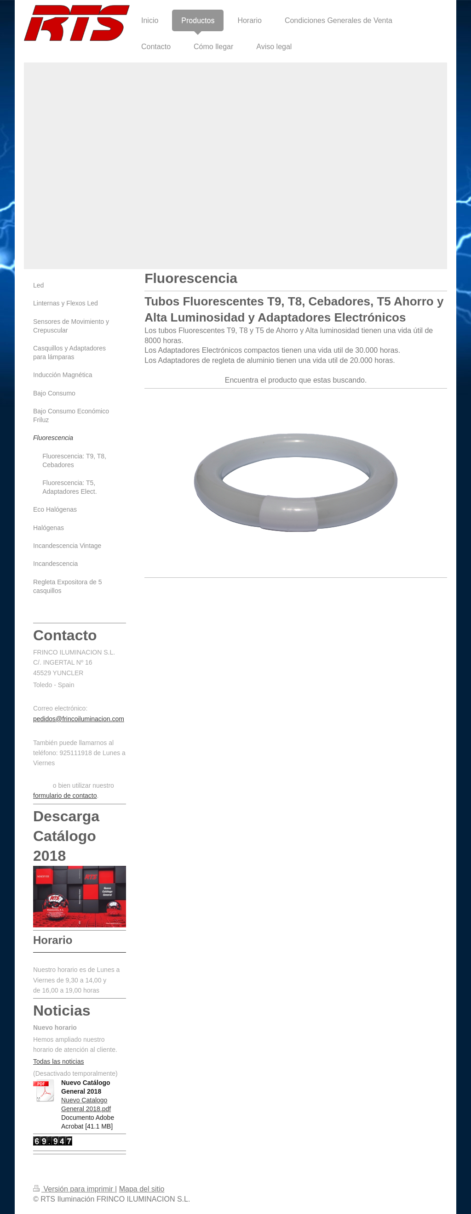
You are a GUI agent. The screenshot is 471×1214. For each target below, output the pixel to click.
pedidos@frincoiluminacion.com (78, 719)
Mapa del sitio (142, 1189)
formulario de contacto (65, 795)
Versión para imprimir (74, 1189)
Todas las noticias (58, 1061)
